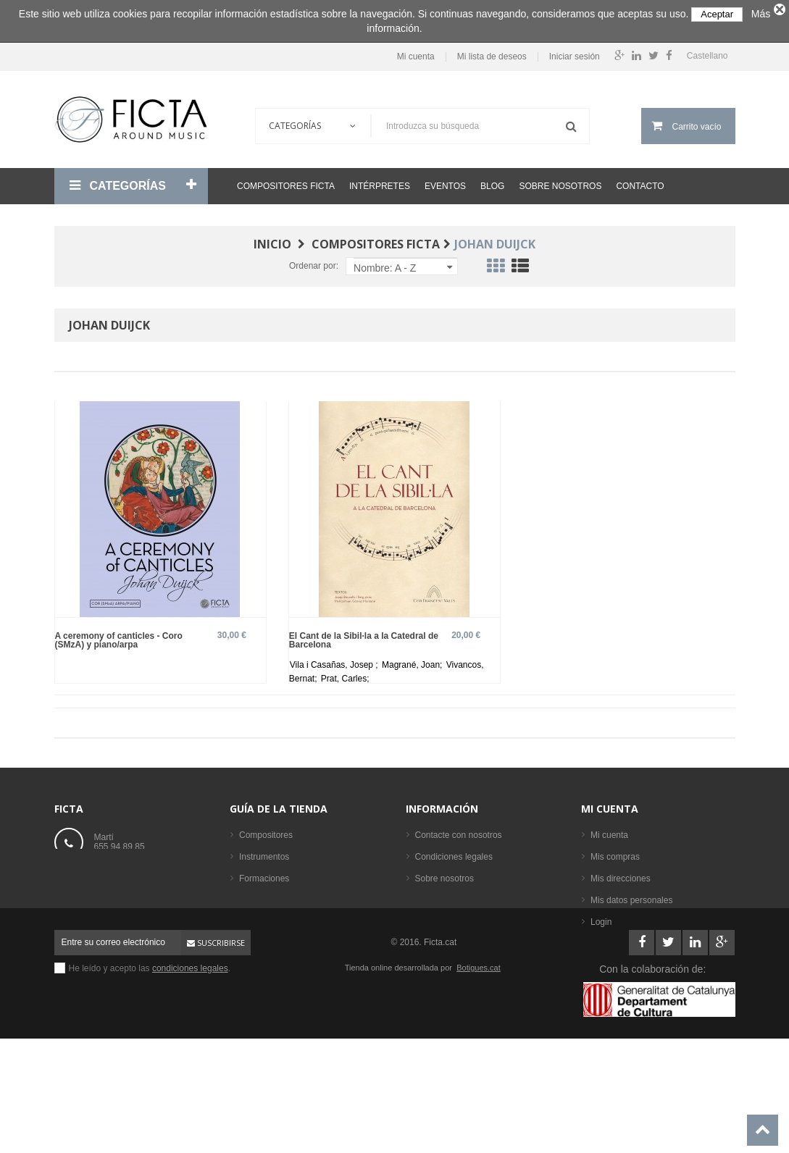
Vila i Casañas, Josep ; (335, 659)
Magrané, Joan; (413, 659)
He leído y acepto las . (150, 1067)
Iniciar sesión (574, 51)
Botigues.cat (478, 1066)
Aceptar (717, 14)
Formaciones (264, 873)
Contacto (640, 180)
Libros (251, 894)
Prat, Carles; (345, 673)
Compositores (266, 829)
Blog (492, 180)
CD (245, 938)
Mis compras (615, 851)
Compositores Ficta (286, 180)
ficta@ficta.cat (121, 874)
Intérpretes (379, 180)
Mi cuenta (416, 51)
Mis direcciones (620, 873)
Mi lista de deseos (492, 51)
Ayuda (427, 894)
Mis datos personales (631, 894)
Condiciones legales (454, 851)
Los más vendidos (274, 981)
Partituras (257, 916)
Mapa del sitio (442, 916)
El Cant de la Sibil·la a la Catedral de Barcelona (363, 634)
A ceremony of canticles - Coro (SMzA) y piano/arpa (119, 634)
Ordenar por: (313, 260)
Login (600, 916)
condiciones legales (190, 1067)
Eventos (445, 180)
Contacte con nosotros (458, 829)
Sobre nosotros (560, 180)
